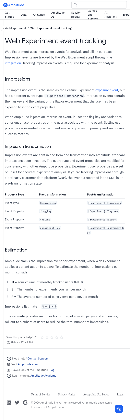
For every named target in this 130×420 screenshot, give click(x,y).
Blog (51, 370)
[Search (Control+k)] (99, 5)
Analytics (39, 14)
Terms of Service (40, 394)
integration (13, 63)
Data (23, 14)
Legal (120, 394)
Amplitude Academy (43, 375)
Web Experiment (15, 28)
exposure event (106, 90)
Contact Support (37, 358)
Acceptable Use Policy (96, 394)
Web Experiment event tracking (51, 28)
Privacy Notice (66, 394)
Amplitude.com (28, 364)
